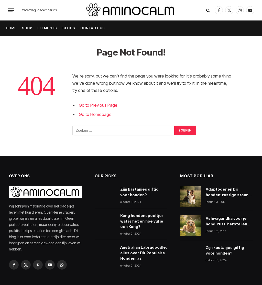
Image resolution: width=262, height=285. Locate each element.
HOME (11, 28)
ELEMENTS (47, 28)
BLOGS (68, 28)
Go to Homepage (95, 114)
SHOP (27, 28)
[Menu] (11, 10)
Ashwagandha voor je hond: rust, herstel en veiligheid (226, 221)
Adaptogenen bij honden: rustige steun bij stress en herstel (227, 192)
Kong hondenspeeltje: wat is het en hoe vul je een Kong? (141, 221)
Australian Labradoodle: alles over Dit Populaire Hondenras (143, 253)
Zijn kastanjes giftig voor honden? (139, 192)
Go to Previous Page (98, 105)
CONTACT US (92, 28)
